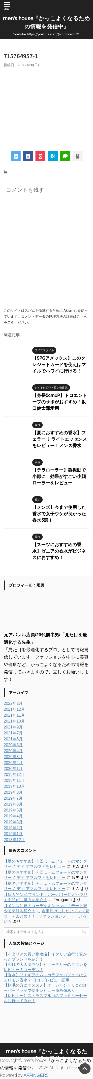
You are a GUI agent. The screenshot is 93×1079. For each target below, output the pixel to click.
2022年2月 (13, 703)
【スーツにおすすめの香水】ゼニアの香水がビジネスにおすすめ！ (59, 551)
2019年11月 (14, 780)
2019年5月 (13, 810)
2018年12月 (14, 840)
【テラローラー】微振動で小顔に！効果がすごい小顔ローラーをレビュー (59, 476)
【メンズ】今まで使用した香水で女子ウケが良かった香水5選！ (59, 514)
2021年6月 (13, 739)
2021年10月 (14, 721)
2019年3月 (13, 822)
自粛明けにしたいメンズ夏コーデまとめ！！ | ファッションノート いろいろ (46, 916)
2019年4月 (13, 816)
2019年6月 (13, 804)
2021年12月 (14, 709)
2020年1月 (13, 769)
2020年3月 (13, 757)
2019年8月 (13, 792)
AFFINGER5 (36, 1075)
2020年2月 (13, 763)
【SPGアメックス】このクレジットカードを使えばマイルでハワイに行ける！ (59, 364)
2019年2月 (13, 828)
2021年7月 (13, 733)
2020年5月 (13, 745)
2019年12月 (14, 774)
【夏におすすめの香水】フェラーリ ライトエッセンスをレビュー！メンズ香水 (59, 439)
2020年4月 (13, 751)
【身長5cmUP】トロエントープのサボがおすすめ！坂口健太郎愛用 (59, 402)
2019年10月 (14, 786)
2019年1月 (13, 834)
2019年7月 (13, 798)
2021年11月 (14, 715)
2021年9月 (13, 727)
